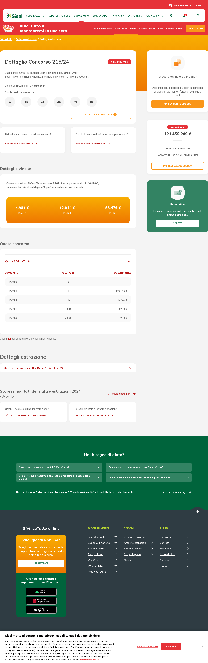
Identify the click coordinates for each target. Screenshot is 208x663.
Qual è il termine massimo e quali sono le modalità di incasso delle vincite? (54, 478)
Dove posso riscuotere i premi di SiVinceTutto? (44, 467)
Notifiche (165, 548)
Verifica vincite (147, 28)
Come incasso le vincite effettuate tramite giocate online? (139, 477)
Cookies (164, 560)
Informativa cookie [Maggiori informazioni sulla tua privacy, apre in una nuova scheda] (90, 660)
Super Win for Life (59, 15)
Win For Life (135, 15)
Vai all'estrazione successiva (92, 415)
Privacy (164, 565)
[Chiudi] (202, 646)
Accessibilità (167, 554)
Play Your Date (154, 15)
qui (9, 338)
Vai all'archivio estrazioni (91, 143)
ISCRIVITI (177, 223)
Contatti (165, 542)
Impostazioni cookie (147, 646)
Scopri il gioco (166, 28)
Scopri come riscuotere (19, 143)
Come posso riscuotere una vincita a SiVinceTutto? (135, 467)
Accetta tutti (171, 646)
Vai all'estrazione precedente (28, 415)
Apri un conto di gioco (177, 104)
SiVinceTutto (81, 15)
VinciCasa (118, 15)
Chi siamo (166, 537)
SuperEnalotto (35, 15)
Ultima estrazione (102, 28)
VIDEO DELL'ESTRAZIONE (101, 115)
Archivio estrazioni (125, 28)
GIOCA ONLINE (196, 28)
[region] (104, 647)
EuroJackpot (101, 15)
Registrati (41, 563)
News (179, 28)
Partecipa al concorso (177, 166)
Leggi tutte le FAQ (174, 492)
